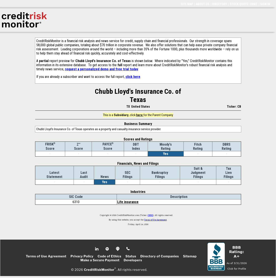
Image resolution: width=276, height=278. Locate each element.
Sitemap (190, 256)
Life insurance (128, 202)
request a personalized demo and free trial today (101, 69)
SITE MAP (187, 4)
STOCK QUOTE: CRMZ (243, 4)
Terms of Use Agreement (155, 220)
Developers (133, 260)
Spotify (108, 249)
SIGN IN (265, 4)
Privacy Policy (82, 256)
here (139, 115)
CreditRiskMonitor (99, 270)
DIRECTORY (219, 4)
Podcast (118, 249)
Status (131, 256)
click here (133, 77)
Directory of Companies (159, 256)
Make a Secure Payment (99, 260)
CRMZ (150, 215)
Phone (128, 249)
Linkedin (97, 249)
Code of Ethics (109, 256)
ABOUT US (202, 4)
